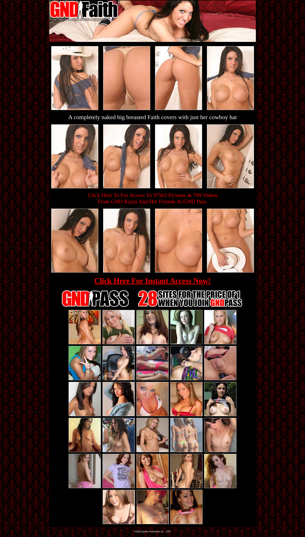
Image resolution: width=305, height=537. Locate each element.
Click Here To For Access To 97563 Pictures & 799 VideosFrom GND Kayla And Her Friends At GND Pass (153, 198)
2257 (168, 531)
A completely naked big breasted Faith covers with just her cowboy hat (152, 117)
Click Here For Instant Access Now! (152, 281)
